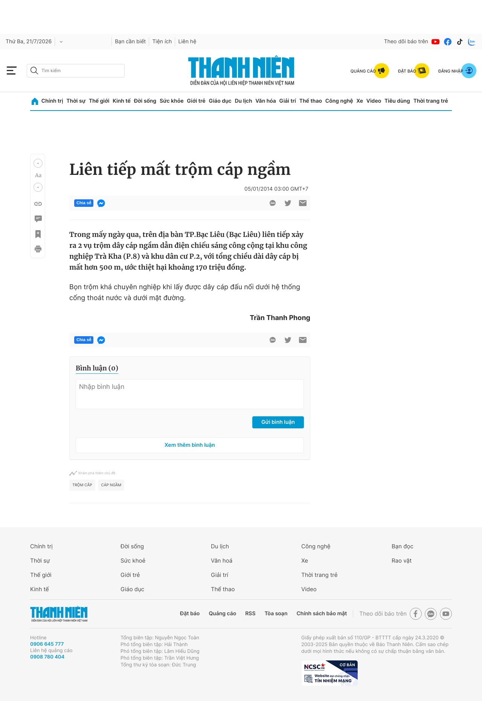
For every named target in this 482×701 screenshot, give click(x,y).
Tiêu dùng (397, 101)
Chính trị (52, 101)
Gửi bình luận (278, 422)
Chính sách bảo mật (321, 613)
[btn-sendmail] (302, 203)
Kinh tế (122, 101)
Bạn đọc (402, 546)
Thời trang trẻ (430, 101)
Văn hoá (221, 560)
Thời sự (75, 101)
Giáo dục (220, 101)
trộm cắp (82, 485)
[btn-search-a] (34, 70)
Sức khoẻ (132, 560)
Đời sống (145, 101)
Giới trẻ (196, 101)
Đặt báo (190, 613)
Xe (359, 101)
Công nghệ (339, 101)
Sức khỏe (172, 101)
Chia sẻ (83, 203)
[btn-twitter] (287, 203)
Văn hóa (265, 101)
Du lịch (243, 101)
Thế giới (99, 101)
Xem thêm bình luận (190, 445)
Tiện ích (162, 41)
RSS (250, 613)
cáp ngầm (111, 485)
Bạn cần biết (130, 41)
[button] (38, 163)
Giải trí (287, 101)
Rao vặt (402, 560)
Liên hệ (187, 41)
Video (373, 101)
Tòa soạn (276, 613)
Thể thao (310, 101)
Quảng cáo (222, 613)
